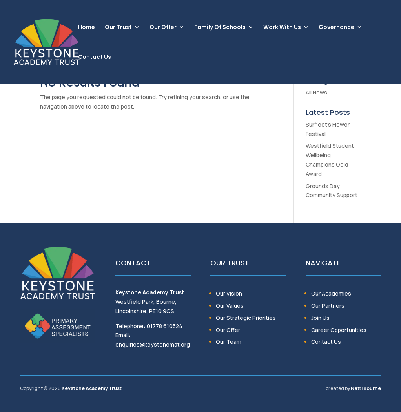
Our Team (228, 341)
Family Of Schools (220, 27)
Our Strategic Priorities (246, 317)
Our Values (230, 305)
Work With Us (282, 27)
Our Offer (163, 27)
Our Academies (331, 293)
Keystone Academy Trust (92, 388)
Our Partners (327, 305)
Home (86, 27)
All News (316, 92)
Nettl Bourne (366, 388)
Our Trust (118, 27)
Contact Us (94, 57)
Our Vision (229, 293)
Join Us (320, 317)
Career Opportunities (338, 330)
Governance (336, 27)
